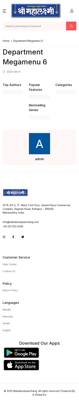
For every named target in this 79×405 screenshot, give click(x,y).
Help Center (10, 264)
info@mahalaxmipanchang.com (21, 221)
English (7, 330)
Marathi (7, 309)
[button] (4, 11)
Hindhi (6, 323)
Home (6, 40)
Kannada (8, 316)
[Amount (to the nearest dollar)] (34, 26)
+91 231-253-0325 (13, 226)
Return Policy (10, 290)
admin (39, 159)
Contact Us (9, 271)
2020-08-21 (13, 71)
